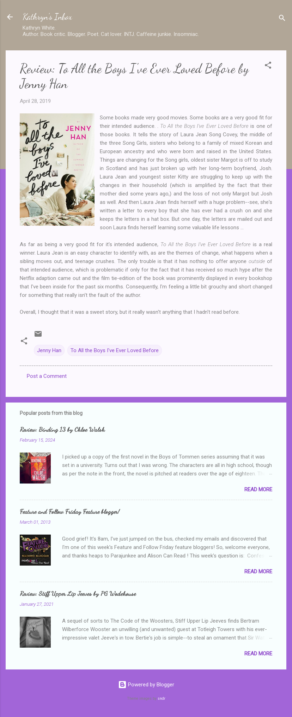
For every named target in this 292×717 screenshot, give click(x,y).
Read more (258, 489)
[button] (268, 66)
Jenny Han (49, 350)
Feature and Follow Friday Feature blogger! (70, 511)
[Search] (282, 19)
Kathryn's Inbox (47, 17)
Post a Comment (47, 376)
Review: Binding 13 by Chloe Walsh (62, 429)
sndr (161, 698)
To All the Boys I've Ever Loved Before (115, 350)
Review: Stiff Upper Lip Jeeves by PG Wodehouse (78, 593)
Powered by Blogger (146, 684)
